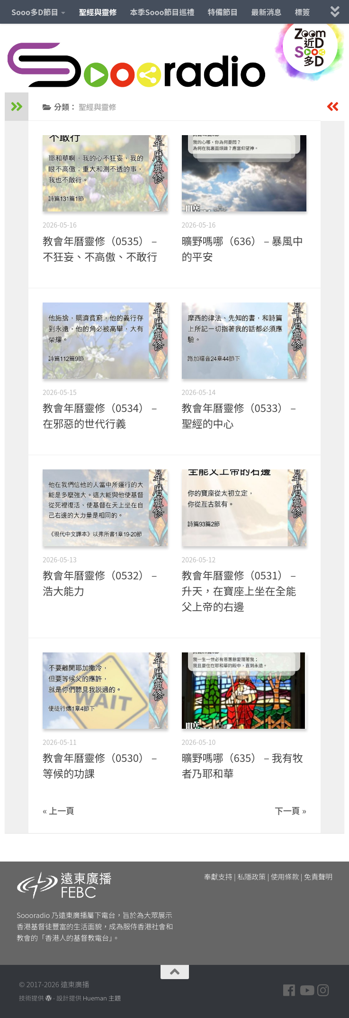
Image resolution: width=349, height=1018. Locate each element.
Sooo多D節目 (34, 12)
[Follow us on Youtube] (306, 990)
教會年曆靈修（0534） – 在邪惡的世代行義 (100, 415)
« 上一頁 (58, 810)
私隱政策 (251, 876)
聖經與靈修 (97, 12)
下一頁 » (290, 810)
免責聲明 (318, 876)
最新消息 (266, 12)
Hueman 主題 (102, 997)
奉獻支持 (218, 876)
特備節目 (223, 12)
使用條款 (285, 876)
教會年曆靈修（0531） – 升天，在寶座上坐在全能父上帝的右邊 (239, 590)
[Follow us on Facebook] (289, 990)
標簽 (302, 12)
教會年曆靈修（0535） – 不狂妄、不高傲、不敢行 (100, 248)
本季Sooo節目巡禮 (162, 12)
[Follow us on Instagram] (323, 990)
